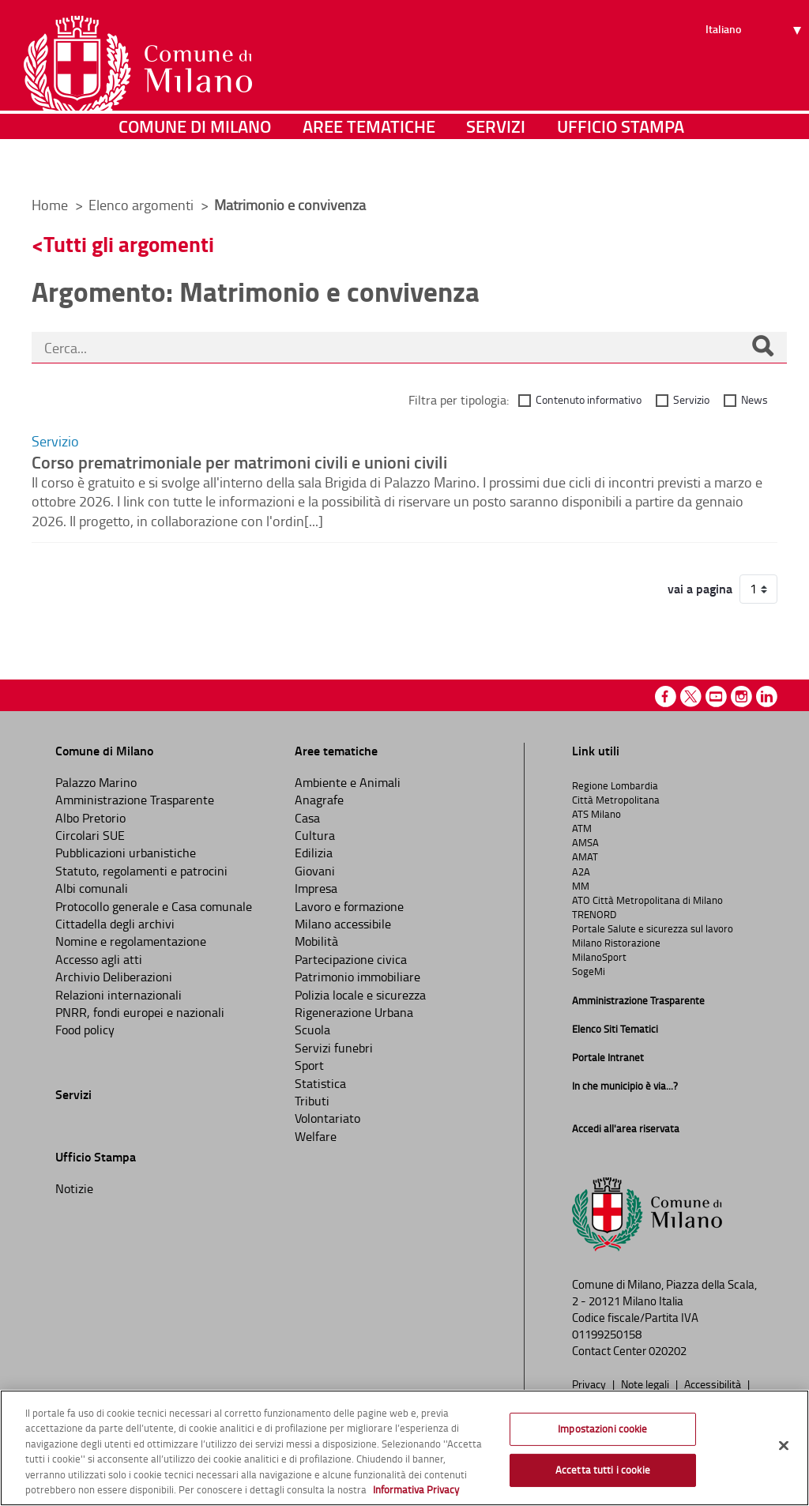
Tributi (312, 1100)
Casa (307, 817)
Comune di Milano (195, 161)
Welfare (316, 1136)
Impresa (316, 888)
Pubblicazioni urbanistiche (125, 852)
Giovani (315, 870)
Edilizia (314, 852)
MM (580, 886)
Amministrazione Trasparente (134, 799)
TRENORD (594, 914)
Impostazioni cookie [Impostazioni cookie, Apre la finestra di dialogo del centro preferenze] (602, 1428)
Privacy (590, 1383)
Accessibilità (713, 1383)
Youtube (716, 696)
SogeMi (588, 971)
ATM (582, 828)
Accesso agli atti (98, 959)
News (754, 399)
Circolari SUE (90, 835)
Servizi (495, 161)
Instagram (741, 696)
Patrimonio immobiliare (357, 976)
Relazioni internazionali (118, 994)
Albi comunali (91, 888)
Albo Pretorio (90, 817)
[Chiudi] (783, 1446)
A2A (581, 871)
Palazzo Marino (96, 782)
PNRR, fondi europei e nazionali (139, 1012)
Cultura (315, 835)
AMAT (585, 856)
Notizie (74, 1188)
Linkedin (766, 696)
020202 (668, 1350)
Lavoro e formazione (349, 906)
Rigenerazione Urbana (354, 1012)
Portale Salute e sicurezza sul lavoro (652, 928)
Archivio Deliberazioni (113, 976)
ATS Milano (596, 814)
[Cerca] (762, 347)
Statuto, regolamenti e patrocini (141, 870)
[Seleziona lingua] (756, 72)
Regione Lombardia (615, 785)
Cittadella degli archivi (115, 923)
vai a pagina (700, 588)
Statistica (320, 1083)
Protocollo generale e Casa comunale (153, 906)
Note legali (646, 1383)
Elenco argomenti (142, 204)
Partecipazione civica (351, 959)
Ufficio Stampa (620, 161)
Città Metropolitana (616, 800)
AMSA (585, 842)
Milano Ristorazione (616, 943)
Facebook (665, 696)
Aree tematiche (369, 161)
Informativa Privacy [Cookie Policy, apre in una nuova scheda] (416, 1489)
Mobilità (316, 941)
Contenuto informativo (589, 399)
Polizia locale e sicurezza (360, 994)
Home (50, 204)
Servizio (691, 399)
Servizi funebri (334, 1047)
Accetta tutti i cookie (602, 1470)
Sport (309, 1065)
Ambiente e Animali (348, 782)
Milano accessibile (343, 923)
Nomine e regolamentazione (130, 941)
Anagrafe (319, 799)
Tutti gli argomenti (128, 243)
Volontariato (327, 1118)
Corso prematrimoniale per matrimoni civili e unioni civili (239, 461)
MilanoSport (599, 957)
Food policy (85, 1029)
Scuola (312, 1029)
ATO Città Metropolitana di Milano (647, 900)
